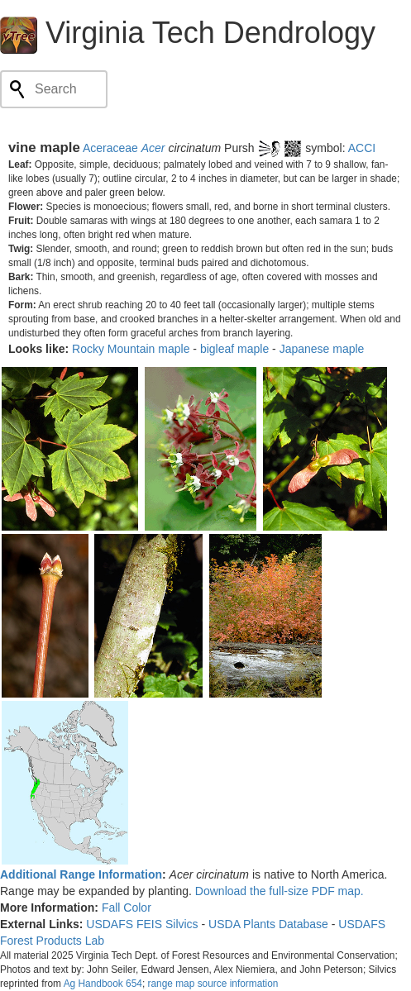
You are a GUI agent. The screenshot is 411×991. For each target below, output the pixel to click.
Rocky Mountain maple (130, 348)
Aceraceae (110, 148)
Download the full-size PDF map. (279, 891)
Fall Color (126, 907)
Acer (153, 148)
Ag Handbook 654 (103, 983)
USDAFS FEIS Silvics (142, 924)
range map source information (212, 983)
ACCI (361, 148)
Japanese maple (322, 348)
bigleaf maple (234, 348)
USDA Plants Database (268, 924)
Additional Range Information (81, 874)
